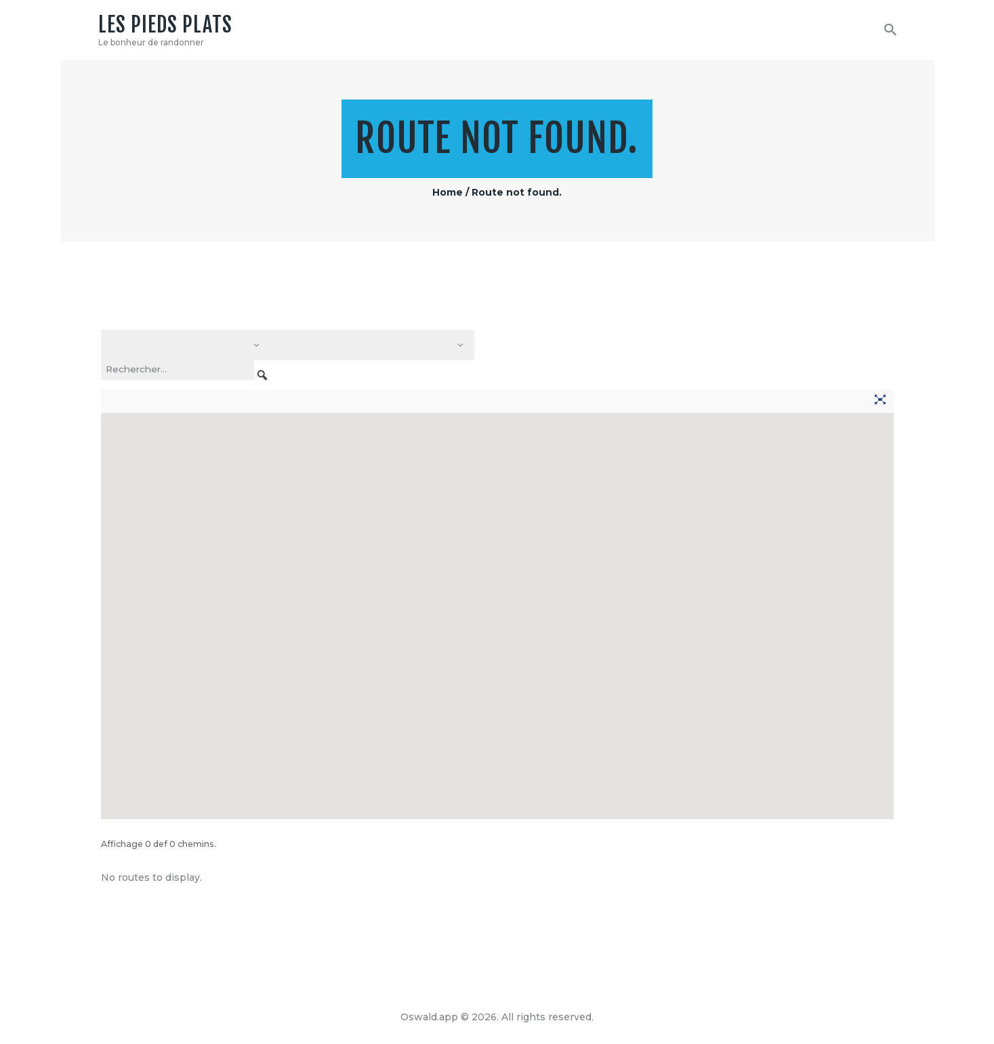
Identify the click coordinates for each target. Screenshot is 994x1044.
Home (447, 192)
